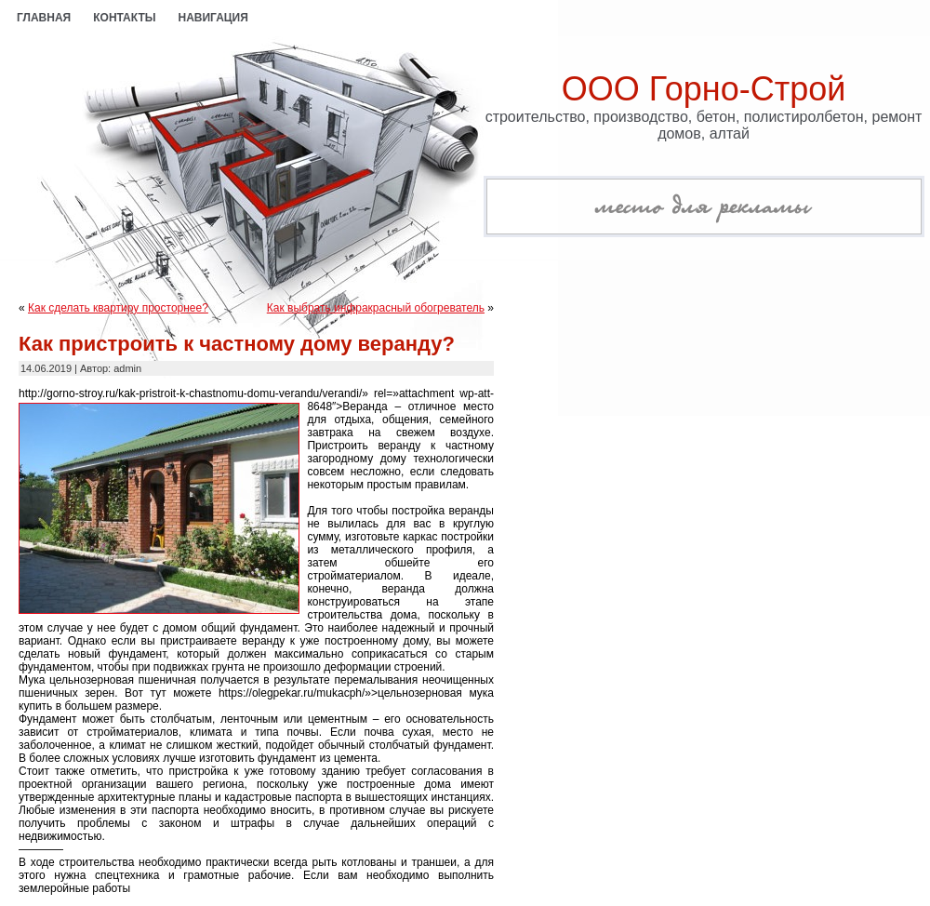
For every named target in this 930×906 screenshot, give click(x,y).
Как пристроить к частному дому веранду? (237, 343)
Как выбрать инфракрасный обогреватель (376, 307)
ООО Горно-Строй (704, 89)
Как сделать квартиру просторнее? (118, 307)
